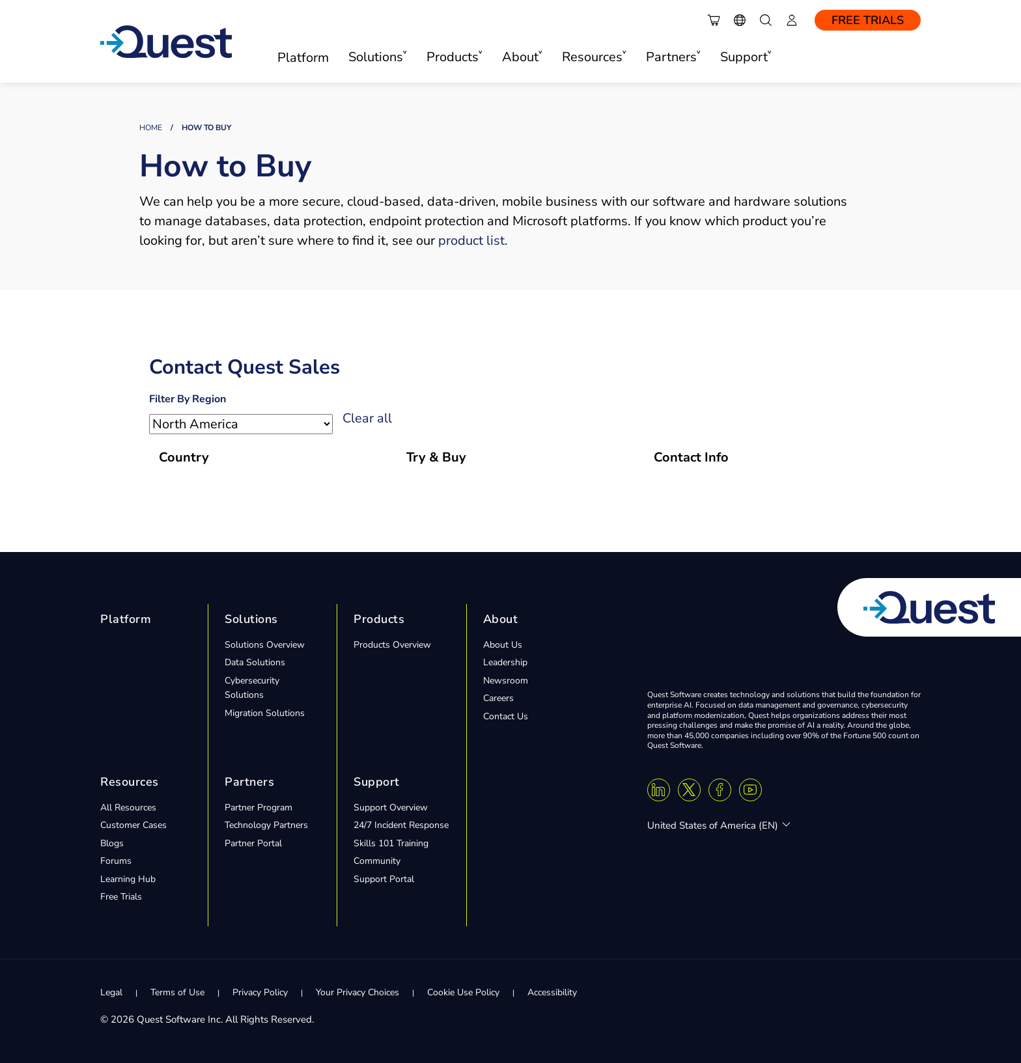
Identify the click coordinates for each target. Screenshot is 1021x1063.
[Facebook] (719, 790)
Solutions (251, 619)
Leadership (505, 662)
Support (377, 782)
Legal (111, 992)
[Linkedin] (658, 790)
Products (379, 619)
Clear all (367, 418)
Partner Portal (253, 843)
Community (377, 861)
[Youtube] (750, 790)
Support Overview (391, 807)
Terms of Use (177, 992)
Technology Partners (266, 825)
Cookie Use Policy (463, 992)
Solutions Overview (265, 645)
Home (150, 127)
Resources (129, 782)
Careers (498, 698)
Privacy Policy (260, 992)
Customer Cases (133, 825)
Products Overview (392, 645)
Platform (303, 57)
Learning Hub (128, 879)
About (500, 619)
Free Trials (868, 20)
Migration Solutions (265, 713)
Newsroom (505, 680)
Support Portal (384, 879)
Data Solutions (255, 662)
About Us (502, 645)
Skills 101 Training (391, 843)
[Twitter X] (689, 790)
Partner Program (258, 807)
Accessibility (552, 992)
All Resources (128, 807)
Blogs (112, 843)
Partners (249, 782)
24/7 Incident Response (401, 825)
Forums (116, 861)
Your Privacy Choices (357, 992)
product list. (473, 240)
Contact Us (505, 716)
